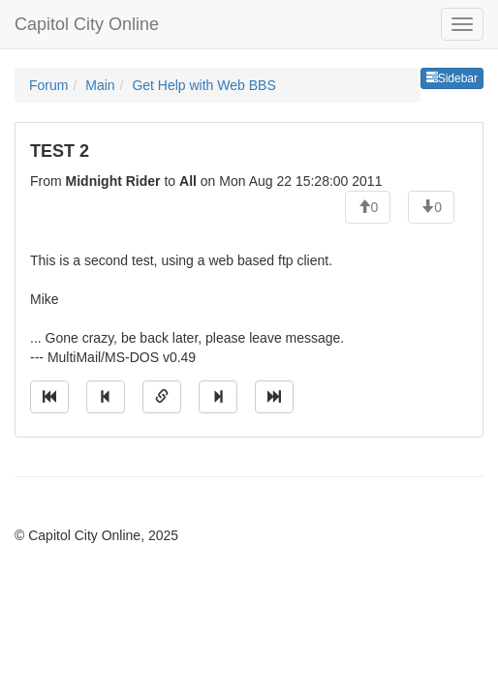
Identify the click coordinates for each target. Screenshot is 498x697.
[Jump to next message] (218, 396)
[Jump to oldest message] (49, 396)
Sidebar (452, 78)
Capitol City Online (87, 24)
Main (99, 85)
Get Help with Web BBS (203, 85)
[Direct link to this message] (161, 396)
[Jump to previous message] (105, 396)
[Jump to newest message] (274, 396)
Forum (48, 85)
